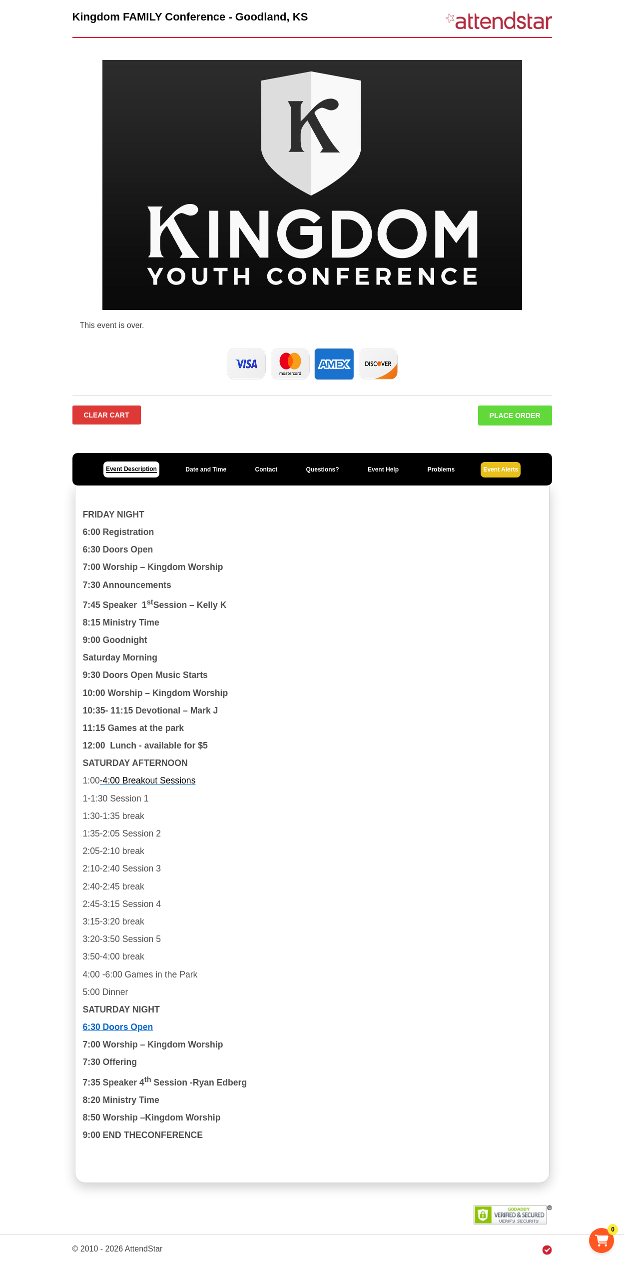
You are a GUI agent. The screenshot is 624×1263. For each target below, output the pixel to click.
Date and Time (205, 469)
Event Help (383, 469)
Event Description (131, 469)
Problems (441, 469)
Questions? (322, 469)
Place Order (515, 416)
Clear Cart (106, 415)
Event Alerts (500, 469)
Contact (266, 469)
